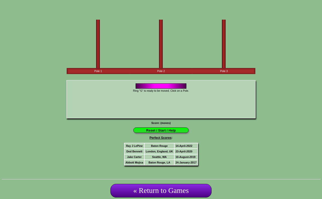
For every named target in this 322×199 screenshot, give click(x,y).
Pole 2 (161, 71)
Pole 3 (224, 71)
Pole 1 (98, 71)
